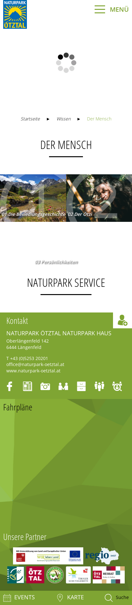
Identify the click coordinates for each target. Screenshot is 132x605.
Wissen (63, 119)
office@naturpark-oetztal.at (35, 364)
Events (19, 598)
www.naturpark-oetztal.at (33, 371)
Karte (70, 598)
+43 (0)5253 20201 (29, 358)
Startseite (30, 119)
